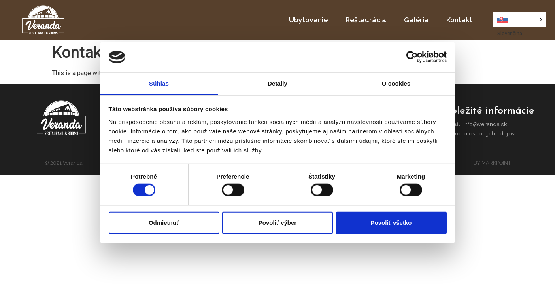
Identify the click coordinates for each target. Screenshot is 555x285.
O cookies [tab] (396, 83)
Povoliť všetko (391, 222)
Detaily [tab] (277, 83)
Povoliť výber (277, 222)
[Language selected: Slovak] (519, 19)
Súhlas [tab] (159, 83)
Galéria (416, 19)
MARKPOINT (496, 162)
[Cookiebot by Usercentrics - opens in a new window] (412, 57)
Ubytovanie (308, 19)
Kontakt (459, 19)
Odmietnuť (164, 222)
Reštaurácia (365, 19)
